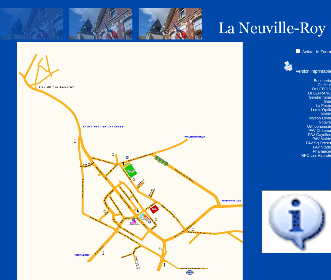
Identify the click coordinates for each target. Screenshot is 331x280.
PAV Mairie (322, 139)
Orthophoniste (319, 126)
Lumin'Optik (321, 110)
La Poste (323, 105)
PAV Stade (322, 147)
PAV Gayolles (319, 135)
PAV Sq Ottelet (318, 143)
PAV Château (319, 130)
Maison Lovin (319, 118)
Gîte (327, 101)
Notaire (325, 122)
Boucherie (322, 81)
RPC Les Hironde (316, 155)
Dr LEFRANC (319, 93)
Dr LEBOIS (321, 89)
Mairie (326, 114)
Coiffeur (324, 85)
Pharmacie (322, 151)
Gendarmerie (320, 97)
